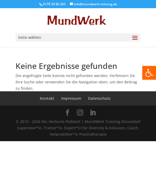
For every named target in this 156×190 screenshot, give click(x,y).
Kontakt (47, 98)
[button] (149, 73)
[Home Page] (78, 20)
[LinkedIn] (93, 113)
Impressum (71, 98)
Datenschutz (99, 98)
